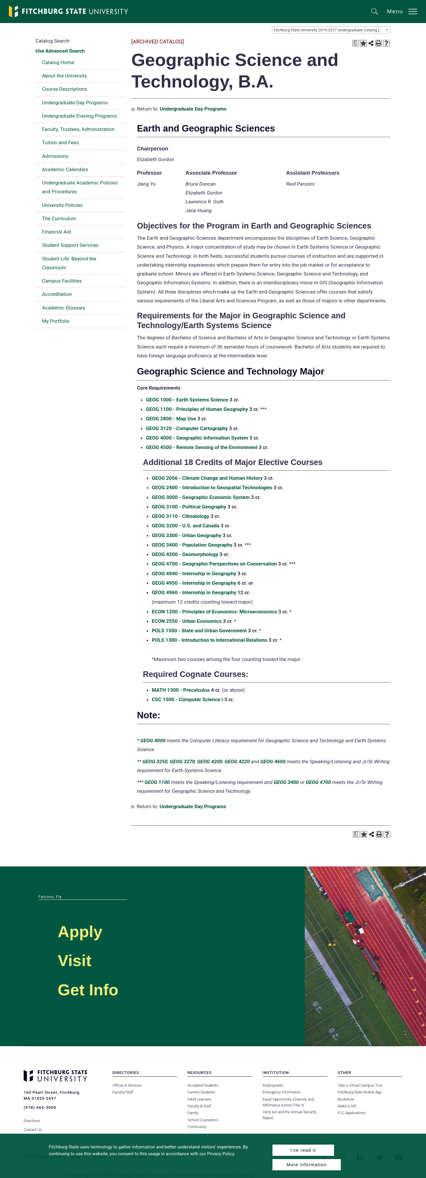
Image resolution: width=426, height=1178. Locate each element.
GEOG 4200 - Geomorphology (185, 554)
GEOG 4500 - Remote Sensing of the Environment (201, 447)
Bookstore (346, 1099)
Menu (395, 11)
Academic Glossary (63, 308)
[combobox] (331, 29)
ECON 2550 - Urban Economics (187, 621)
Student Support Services (70, 245)
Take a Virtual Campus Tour (360, 1085)
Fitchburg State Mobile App (359, 1092)
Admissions (55, 156)
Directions (32, 1118)
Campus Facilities (62, 281)
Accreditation (57, 294)
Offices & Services (126, 1085)
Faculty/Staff (122, 1092)
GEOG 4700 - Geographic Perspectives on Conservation (214, 564)
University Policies (62, 205)
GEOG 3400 (286, 782)
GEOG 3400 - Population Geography (192, 545)
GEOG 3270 (182, 761)
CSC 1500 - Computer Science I (187, 699)
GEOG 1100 (157, 782)
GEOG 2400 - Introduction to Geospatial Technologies (212, 487)
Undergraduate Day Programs (75, 103)
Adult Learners (199, 1099)
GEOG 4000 (152, 740)
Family (193, 1113)
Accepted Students (203, 1085)
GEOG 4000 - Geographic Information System (197, 438)
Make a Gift (347, 1106)
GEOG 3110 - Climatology (180, 516)
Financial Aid (56, 232)
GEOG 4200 (209, 761)
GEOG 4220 (237, 761)
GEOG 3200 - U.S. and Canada (186, 526)
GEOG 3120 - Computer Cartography (187, 428)
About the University (64, 76)
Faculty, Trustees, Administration (78, 129)
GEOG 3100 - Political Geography (189, 507)
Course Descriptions (64, 89)
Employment (273, 1085)
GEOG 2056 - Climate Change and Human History (207, 478)
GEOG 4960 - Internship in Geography (194, 592)
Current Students (201, 1092)
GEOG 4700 (318, 782)
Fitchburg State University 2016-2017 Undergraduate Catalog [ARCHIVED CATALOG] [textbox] (332, 30)
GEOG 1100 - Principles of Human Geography (197, 409)
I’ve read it (303, 1150)
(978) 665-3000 (40, 1107)
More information (307, 1164)
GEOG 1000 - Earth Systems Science (187, 400)
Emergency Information (282, 1092)
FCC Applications (351, 1113)
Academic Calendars (65, 169)
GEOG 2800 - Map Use (171, 419)
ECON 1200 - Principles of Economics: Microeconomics (214, 612)
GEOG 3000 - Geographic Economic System (201, 497)
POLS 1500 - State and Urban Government (199, 630)
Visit (78, 959)
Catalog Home (58, 62)
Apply (85, 930)
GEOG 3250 (154, 761)
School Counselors (203, 1120)
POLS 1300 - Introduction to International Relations (209, 640)
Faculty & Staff (199, 1106)
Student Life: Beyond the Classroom (69, 263)
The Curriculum (59, 218)
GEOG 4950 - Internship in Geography (194, 583)
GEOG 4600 (272, 761)
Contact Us (33, 1126)
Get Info (94, 988)
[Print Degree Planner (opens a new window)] (355, 43)
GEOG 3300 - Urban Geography (186, 535)
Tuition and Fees (60, 142)
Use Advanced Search (60, 51)
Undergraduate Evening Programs (79, 116)
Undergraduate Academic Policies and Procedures (79, 187)
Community (197, 1126)
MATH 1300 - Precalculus (181, 690)
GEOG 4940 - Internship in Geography (194, 573)
